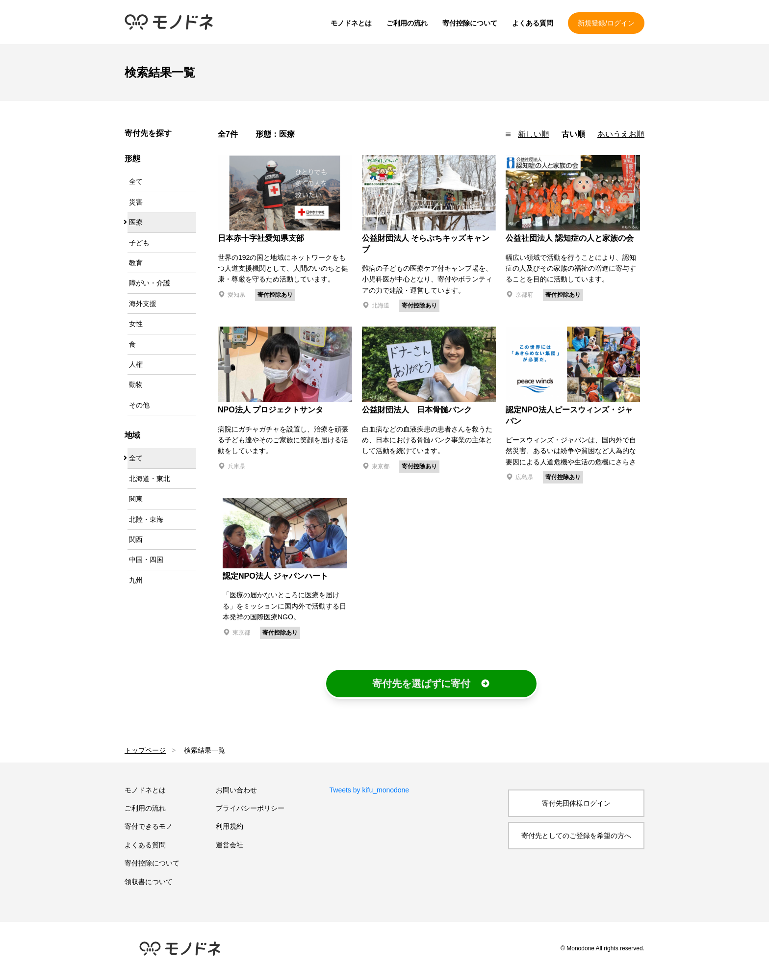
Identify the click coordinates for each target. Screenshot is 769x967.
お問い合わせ (236, 790)
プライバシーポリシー (250, 808)
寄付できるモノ (149, 826)
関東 (136, 499)
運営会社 (229, 845)
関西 (136, 539)
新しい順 (533, 134)
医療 (136, 222)
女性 (136, 324)
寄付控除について (469, 23)
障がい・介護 (149, 283)
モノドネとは (351, 23)
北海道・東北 (149, 479)
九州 (136, 580)
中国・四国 (146, 559)
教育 (136, 263)
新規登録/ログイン (606, 23)
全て (136, 181)
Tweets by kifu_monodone (370, 790)
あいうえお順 (620, 134)
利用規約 (229, 826)
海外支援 (142, 303)
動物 (136, 384)
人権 (136, 364)
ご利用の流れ (407, 23)
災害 (136, 202)
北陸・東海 (146, 519)
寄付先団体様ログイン (576, 803)
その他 (139, 405)
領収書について (149, 882)
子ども (139, 243)
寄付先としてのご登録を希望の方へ (576, 836)
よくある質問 (532, 23)
